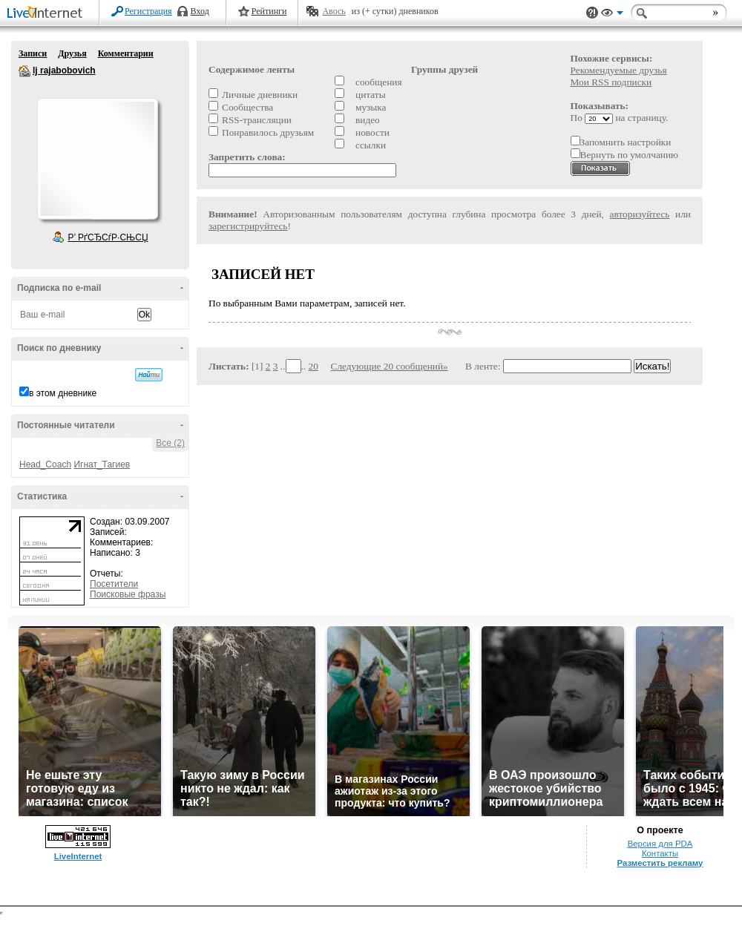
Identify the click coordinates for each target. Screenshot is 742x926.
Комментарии (126, 53)
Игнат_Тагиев (101, 464)
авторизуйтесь (640, 214)
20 (313, 366)
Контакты (660, 853)
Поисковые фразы (127, 594)
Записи (33, 53)
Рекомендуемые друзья (619, 70)
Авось (333, 11)
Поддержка (592, 13)
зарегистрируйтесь (248, 226)
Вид (612, 15)
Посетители (114, 584)
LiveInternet (47, 14)
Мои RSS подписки (611, 82)
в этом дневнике (62, 393)
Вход (200, 11)
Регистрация (148, 11)
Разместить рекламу (660, 862)
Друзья (72, 53)
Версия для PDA (660, 843)
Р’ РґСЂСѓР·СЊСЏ (108, 237)
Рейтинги (269, 11)
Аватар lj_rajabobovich (97, 158)
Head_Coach (45, 464)
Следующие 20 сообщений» (389, 366)
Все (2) (170, 443)
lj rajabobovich (24, 71)
